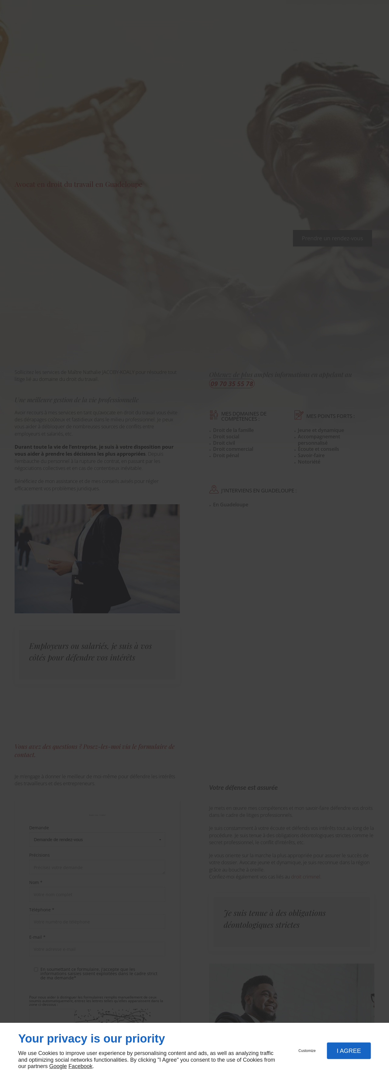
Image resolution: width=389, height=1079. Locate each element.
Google (58, 1066)
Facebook (80, 1066)
